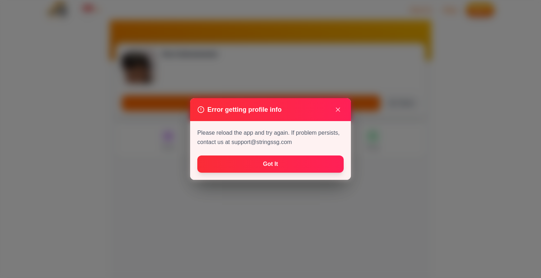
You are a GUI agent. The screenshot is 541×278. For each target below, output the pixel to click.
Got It (270, 164)
